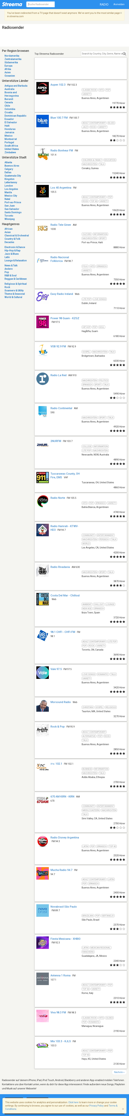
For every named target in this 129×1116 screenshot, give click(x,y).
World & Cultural (13, 297)
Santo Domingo (13, 212)
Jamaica (9, 132)
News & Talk (10, 265)
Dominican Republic (15, 115)
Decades (9, 242)
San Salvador (11, 209)
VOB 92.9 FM (58, 346)
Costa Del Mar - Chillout (65, 595)
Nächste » (119, 1072)
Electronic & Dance (14, 247)
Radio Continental (61, 408)
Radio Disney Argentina (64, 837)
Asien (7, 72)
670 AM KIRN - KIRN (62, 796)
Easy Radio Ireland (61, 294)
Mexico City (10, 195)
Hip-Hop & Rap (12, 250)
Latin (7, 257)
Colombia (9, 109)
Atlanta (8, 162)
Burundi (8, 99)
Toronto (8, 215)
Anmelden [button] (119, 4)
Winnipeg (9, 219)
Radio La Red (58, 375)
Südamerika (11, 62)
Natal (7, 199)
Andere (8, 269)
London (8, 185)
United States (11, 149)
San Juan (9, 205)
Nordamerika (11, 55)
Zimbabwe (10, 152)
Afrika (7, 69)
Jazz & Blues (11, 254)
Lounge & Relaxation (15, 260)
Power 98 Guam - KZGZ (64, 318)
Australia (9, 89)
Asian (7, 232)
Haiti (7, 125)
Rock (7, 287)
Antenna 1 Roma (60, 975)
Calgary (8, 169)
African (8, 229)
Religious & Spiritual (15, 284)
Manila (8, 192)
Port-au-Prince (12, 202)
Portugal (9, 142)
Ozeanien (9, 75)
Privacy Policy (96, 1105)
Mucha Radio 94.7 (61, 870)
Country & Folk (12, 239)
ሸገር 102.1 (56, 763)
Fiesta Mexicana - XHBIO (65, 938)
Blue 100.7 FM (59, 117)
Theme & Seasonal (14, 294)
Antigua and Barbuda (15, 85)
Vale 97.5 (56, 669)
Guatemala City (12, 175)
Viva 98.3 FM (58, 1012)
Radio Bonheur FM (61, 150)
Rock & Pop (57, 726)
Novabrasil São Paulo (63, 906)
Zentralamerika (12, 59)
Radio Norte (57, 497)
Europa (8, 65)
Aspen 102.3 (58, 84)
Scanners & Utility (14, 290)
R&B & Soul (10, 275)
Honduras (10, 129)
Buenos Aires (11, 165)
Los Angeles (11, 189)
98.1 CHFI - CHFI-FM (62, 632)
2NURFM (55, 441)
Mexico (8, 135)
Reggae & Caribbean (15, 279)
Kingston (9, 179)
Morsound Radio (60, 702)
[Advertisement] (80, 72)
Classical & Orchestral (16, 235)
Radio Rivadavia (60, 567)
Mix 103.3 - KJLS (60, 1041)
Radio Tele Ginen (60, 224)
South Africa (11, 145)
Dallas (7, 172)
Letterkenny (10, 182)
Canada (8, 102)
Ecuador (9, 119)
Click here (73, 1102)
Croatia (8, 112)
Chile (7, 105)
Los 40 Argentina (60, 187)
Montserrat (10, 139)
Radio (104, 4)
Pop (6, 272)
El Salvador (10, 122)
